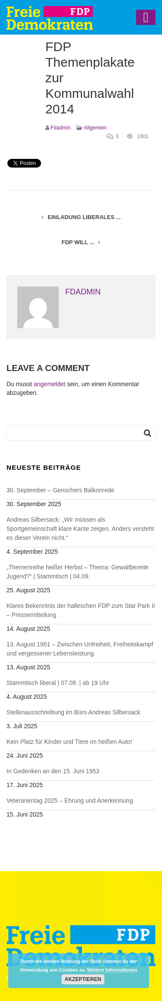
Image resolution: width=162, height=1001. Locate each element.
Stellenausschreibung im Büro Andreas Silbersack (73, 712)
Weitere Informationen (112, 969)
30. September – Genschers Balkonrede (60, 490)
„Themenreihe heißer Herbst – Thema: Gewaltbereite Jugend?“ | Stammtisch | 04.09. (77, 572)
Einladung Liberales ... (81, 217)
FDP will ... (81, 242)
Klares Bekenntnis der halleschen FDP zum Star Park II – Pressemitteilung (80, 610)
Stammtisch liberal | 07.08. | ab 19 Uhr (57, 682)
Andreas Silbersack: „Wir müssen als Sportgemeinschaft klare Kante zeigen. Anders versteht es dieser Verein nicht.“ (80, 528)
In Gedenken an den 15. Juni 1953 (52, 771)
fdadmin (61, 128)
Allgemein (95, 128)
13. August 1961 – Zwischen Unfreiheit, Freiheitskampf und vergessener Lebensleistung (79, 649)
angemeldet (49, 384)
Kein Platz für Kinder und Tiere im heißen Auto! (69, 741)
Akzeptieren (83, 979)
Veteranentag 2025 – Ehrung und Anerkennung (69, 800)
